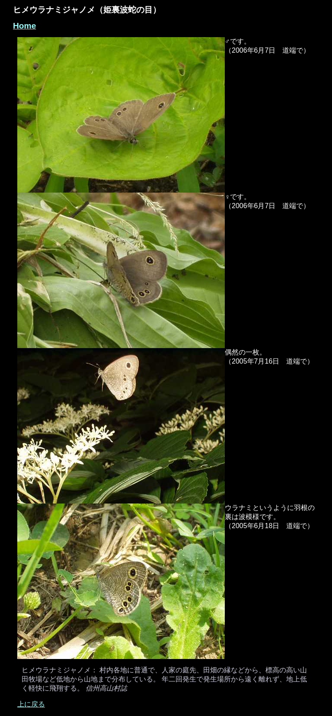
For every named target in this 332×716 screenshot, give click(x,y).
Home (24, 25)
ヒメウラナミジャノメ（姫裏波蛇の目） (87, 9)
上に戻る (31, 704)
